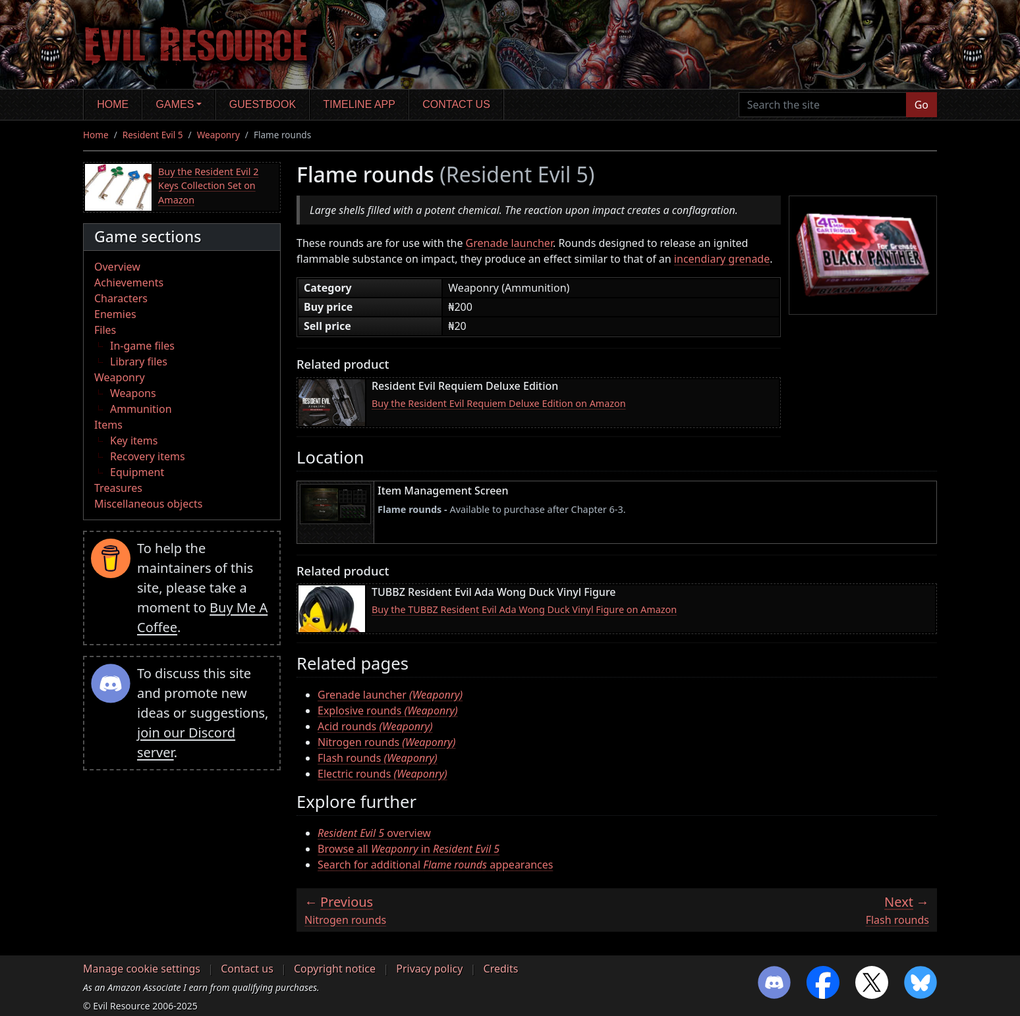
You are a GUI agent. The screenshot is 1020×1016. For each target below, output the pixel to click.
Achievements (128, 282)
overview (374, 833)
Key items (133, 440)
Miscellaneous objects (148, 503)
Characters (121, 298)
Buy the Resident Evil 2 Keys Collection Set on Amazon (208, 185)
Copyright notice (335, 968)
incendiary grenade (722, 259)
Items (108, 424)
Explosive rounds (388, 710)
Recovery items (147, 456)
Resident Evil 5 (153, 134)
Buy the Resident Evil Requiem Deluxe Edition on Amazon (499, 403)
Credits (501, 968)
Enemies (115, 314)
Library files (138, 361)
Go (921, 104)
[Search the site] (823, 104)
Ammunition (141, 409)
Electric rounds (382, 773)
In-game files (142, 345)
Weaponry (218, 134)
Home (112, 104)
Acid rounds (375, 726)
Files (105, 330)
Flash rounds (378, 758)
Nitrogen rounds (386, 742)
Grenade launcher (509, 243)
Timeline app (359, 104)
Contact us (456, 104)
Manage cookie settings (141, 968)
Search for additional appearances (435, 864)
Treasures (118, 488)
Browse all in (408, 849)
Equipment (137, 472)
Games (175, 104)
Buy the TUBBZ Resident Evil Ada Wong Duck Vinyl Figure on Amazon (524, 609)
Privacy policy (429, 968)
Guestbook (262, 104)
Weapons (133, 393)
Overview (117, 266)
